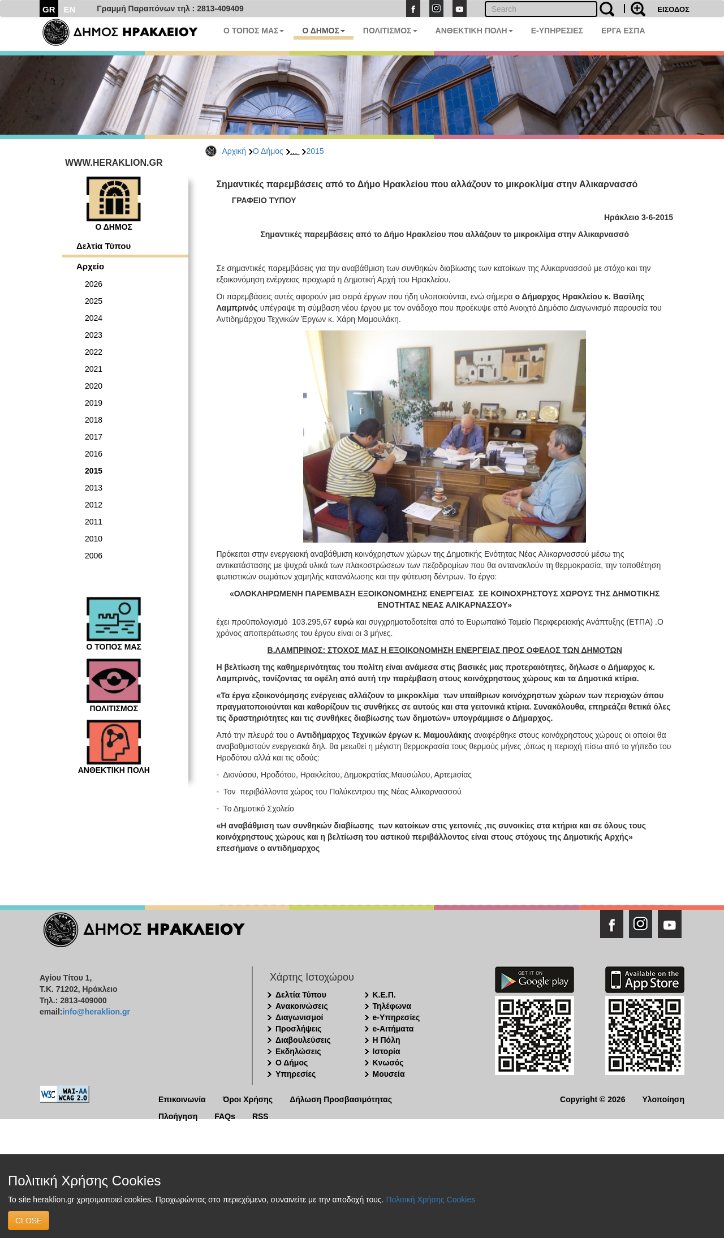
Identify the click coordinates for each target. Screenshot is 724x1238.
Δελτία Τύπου (103, 246)
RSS (260, 1115)
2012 (93, 504)
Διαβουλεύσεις (303, 1039)
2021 (93, 368)
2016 (93, 453)
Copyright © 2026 (592, 1098)
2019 (93, 402)
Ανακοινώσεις (301, 1006)
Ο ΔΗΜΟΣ (323, 30)
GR (48, 9)
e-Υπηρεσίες (396, 1017)
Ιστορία (386, 1051)
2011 (93, 521)
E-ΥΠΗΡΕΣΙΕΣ (557, 30)
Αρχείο (90, 266)
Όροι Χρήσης (248, 1098)
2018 (93, 419)
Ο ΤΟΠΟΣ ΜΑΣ (253, 30)
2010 (93, 538)
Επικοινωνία (182, 1098)
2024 (93, 318)
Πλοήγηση (177, 1115)
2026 (93, 284)
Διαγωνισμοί (299, 1017)
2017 (93, 436)
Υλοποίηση (663, 1098)
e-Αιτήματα (393, 1028)
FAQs (224, 1115)
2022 (93, 351)
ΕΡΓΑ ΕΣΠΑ (623, 30)
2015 (315, 151)
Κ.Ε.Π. (384, 994)
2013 (93, 487)
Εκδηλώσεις (298, 1051)
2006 (93, 555)
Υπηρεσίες (295, 1073)
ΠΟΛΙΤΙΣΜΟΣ (390, 30)
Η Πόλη (386, 1039)
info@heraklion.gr (96, 1011)
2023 (93, 334)
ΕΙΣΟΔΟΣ (673, 9)
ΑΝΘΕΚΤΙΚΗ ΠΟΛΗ (474, 30)
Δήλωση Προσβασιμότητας (341, 1098)
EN (70, 9)
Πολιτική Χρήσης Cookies (430, 1199)
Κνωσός (388, 1062)
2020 (93, 385)
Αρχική (234, 151)
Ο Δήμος (268, 151)
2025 (93, 301)
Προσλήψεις (298, 1028)
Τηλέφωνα (392, 1006)
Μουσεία (389, 1073)
